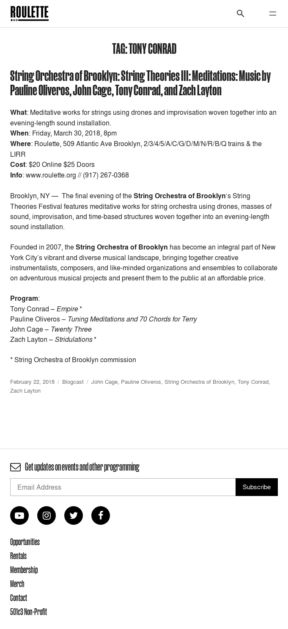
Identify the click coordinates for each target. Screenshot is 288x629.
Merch (17, 583)
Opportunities (25, 541)
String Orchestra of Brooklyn (199, 381)
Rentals (18, 555)
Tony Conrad (253, 381)
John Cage (104, 381)
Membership (24, 569)
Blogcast (73, 381)
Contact (18, 597)
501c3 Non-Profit (28, 611)
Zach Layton (25, 390)
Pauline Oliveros (141, 381)
